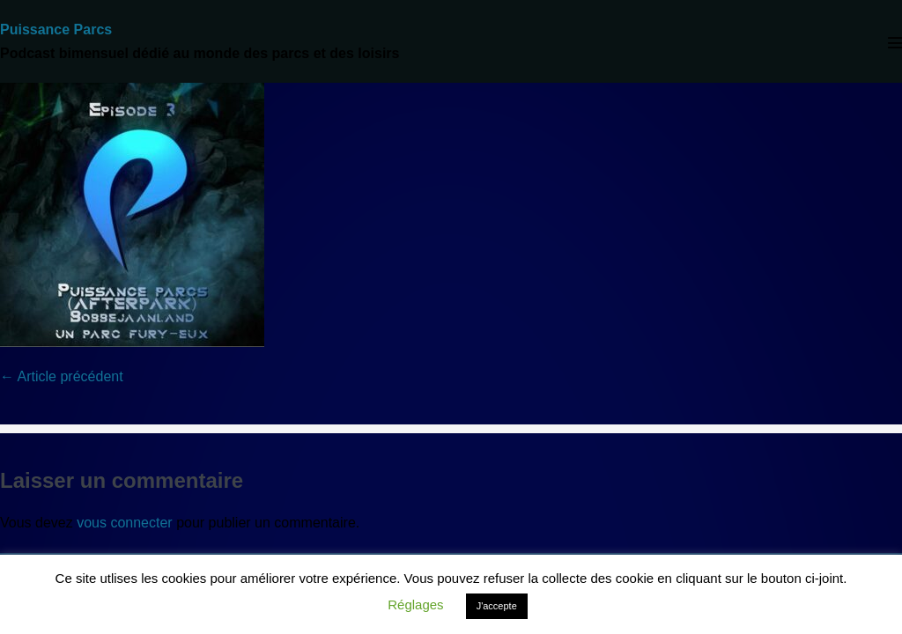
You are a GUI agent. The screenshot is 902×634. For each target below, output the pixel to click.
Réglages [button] (415, 604)
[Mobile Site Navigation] (895, 42)
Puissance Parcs (56, 29)
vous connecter (125, 522)
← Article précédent (61, 376)
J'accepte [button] (497, 606)
